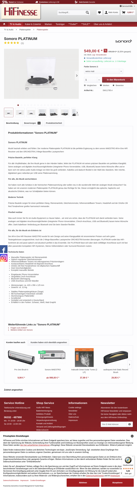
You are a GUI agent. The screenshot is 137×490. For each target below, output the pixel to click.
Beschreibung (12, 123)
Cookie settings (74, 407)
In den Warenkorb (119, 79)
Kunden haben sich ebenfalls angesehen (49, 342)
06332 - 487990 (13, 417)
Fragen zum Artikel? (17, 328)
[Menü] (132, 456)
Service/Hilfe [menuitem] (126, 6)
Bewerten (118, 85)
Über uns (72, 414)
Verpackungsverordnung (46, 420)
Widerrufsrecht (42, 430)
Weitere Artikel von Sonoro (20, 330)
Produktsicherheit (54, 123)
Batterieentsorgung (44, 411)
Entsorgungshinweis (44, 417)
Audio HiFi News (43, 407)
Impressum (73, 420)
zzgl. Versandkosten (99, 55)
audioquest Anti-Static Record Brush (115, 371)
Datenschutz (73, 417)
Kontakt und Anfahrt (44, 423)
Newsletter (72, 411)
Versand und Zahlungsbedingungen (51, 427)
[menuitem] (73, 12)
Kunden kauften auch (15, 342)
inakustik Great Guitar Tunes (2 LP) (84, 371)
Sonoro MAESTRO (53, 370)
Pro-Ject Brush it (21, 370)
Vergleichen (90, 85)
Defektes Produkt (43, 414)
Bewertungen (32, 123)
